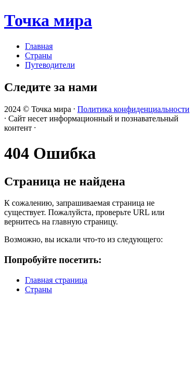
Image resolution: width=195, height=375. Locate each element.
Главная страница (56, 280)
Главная (39, 46)
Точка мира (48, 20)
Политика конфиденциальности (133, 109)
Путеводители (50, 64)
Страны (38, 55)
